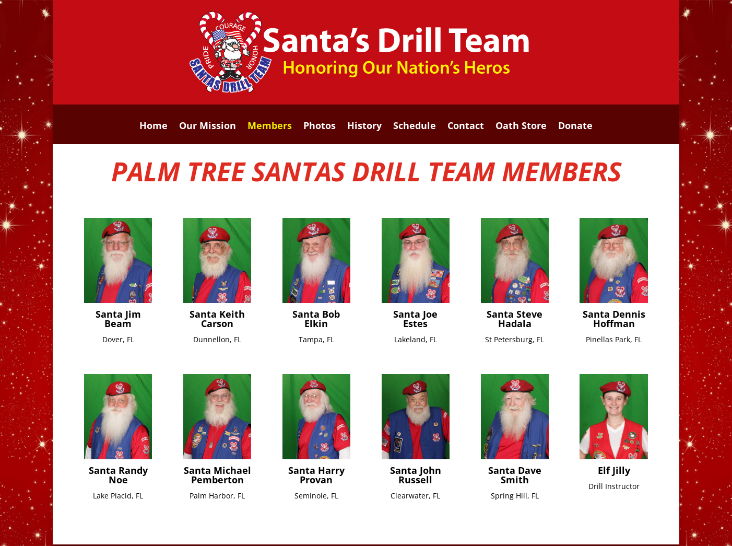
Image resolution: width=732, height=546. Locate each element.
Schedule (414, 127)
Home (153, 127)
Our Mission (207, 127)
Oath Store (521, 127)
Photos (319, 127)
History (364, 127)
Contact (465, 127)
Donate (575, 127)
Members (269, 127)
